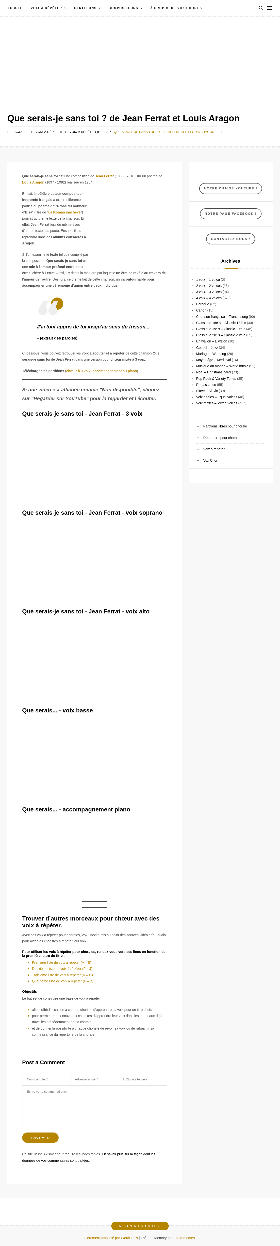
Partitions (85, 8)
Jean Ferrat (104, 176)
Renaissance (206, 385)
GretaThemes (184, 1238)
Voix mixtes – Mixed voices (216, 403)
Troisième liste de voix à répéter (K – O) (62, 975)
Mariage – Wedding (211, 354)
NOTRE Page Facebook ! (231, 213)
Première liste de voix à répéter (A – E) (61, 962)
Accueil (15, 8)
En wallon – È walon (211, 341)
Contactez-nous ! (230, 239)
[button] (261, 8)
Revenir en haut (140, 1226)
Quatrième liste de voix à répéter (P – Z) (62, 981)
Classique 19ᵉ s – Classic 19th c (220, 329)
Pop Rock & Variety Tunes (216, 379)
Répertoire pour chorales (222, 438)
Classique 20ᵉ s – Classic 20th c (220, 335)
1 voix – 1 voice (208, 280)
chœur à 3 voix (78, 371)
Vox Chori (210, 460)
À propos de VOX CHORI (174, 8)
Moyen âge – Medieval (213, 360)
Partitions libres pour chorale (225, 426)
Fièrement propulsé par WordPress (111, 1238)
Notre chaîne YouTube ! (230, 188)
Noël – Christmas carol (213, 372)
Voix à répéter (46, 8)
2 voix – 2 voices (209, 286)
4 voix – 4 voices (209, 298)
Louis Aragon (33, 182)
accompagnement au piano (115, 371)
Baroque (202, 304)
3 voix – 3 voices (209, 292)
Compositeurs (123, 8)
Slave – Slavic (207, 391)
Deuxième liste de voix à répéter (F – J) (62, 969)
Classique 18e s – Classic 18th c (221, 323)
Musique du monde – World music (222, 366)
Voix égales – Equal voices (216, 397)
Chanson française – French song (222, 317)
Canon (201, 310)
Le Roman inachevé (64, 212)
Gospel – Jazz (207, 348)
